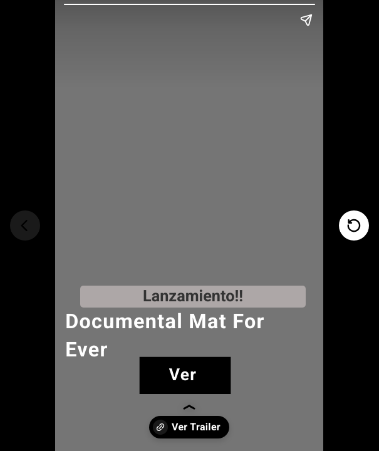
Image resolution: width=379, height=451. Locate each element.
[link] (185, 375)
